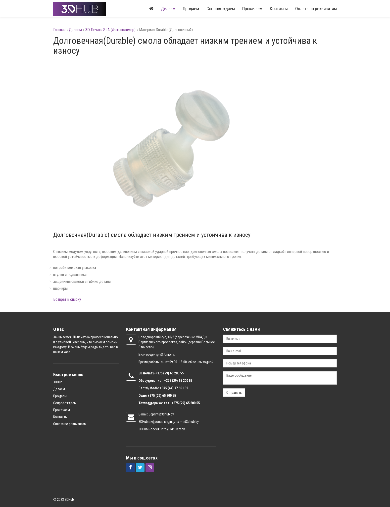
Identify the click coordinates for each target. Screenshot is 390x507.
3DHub (57, 382)
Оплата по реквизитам (316, 8)
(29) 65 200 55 (173, 373)
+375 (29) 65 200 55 (161, 396)
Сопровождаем (220, 8)
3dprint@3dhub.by (161, 414)
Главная (59, 29)
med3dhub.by (189, 422)
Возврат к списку (67, 299)
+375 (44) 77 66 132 (174, 388)
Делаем (168, 8)
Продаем (191, 8)
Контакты (279, 8)
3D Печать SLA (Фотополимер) (110, 29)
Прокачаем (252, 8)
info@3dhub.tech (173, 429)
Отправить (234, 393)
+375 (159, 373)
